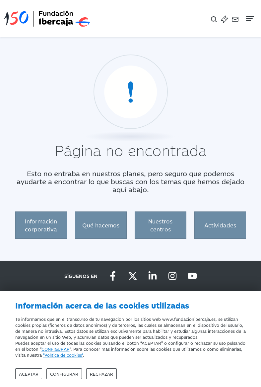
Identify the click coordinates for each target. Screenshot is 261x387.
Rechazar (101, 374)
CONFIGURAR (55, 349)
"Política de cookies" (63, 355)
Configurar (64, 374)
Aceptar (28, 374)
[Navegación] (249, 19)
